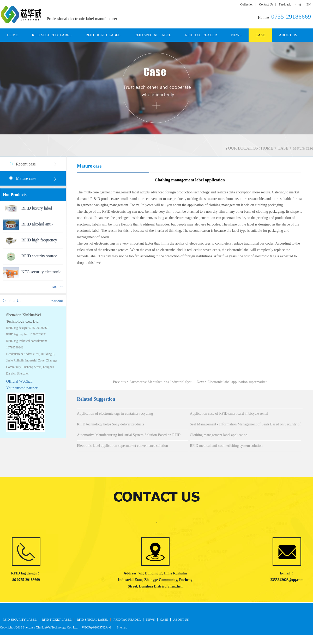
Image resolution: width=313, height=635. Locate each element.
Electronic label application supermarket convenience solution (122, 446)
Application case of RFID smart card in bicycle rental (229, 414)
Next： (232, 382)
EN (308, 4)
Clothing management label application (218, 435)
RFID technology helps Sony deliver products (110, 424)
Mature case (303, 148)
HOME (12, 35)
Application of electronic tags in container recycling (115, 414)
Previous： (152, 382)
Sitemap (121, 627)
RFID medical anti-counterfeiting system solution (226, 446)
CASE (283, 148)
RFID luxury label (36, 208)
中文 (299, 5)
